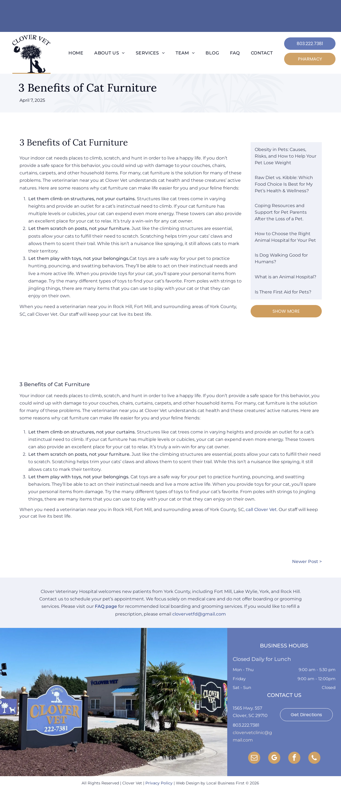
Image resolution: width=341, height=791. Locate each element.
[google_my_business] (274, 758)
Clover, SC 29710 (250, 715)
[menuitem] (76, 53)
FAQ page (106, 606)
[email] (254, 758)
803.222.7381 (246, 725)
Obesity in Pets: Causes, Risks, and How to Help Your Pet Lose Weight (285, 156)
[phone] (314, 758)
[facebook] (294, 758)
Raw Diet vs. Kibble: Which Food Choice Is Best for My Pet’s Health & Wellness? (284, 184)
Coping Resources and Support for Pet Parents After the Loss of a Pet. (281, 212)
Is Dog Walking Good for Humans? (281, 258)
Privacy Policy (159, 783)
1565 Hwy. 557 (247, 708)
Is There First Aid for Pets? (283, 292)
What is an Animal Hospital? (285, 276)
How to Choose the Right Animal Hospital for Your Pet (285, 237)
